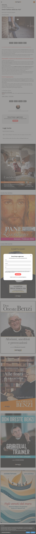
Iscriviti (18, 274)
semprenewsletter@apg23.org (22, 277)
